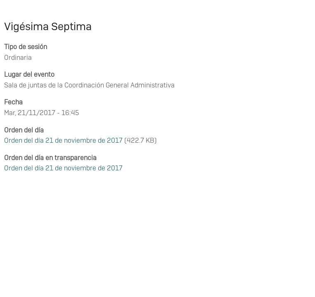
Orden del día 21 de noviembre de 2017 (63, 140)
